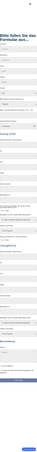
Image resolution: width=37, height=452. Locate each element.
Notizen (2, 347)
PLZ (1, 162)
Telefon (2, 77)
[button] (30, 3)
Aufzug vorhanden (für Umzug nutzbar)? (13, 237)
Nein (7, 210)
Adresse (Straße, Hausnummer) (10, 140)
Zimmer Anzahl (5, 184)
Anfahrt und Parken (6, 225)
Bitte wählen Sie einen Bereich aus (12, 99)
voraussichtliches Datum (8, 121)
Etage (2, 173)
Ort (1, 151)
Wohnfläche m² (5, 195)
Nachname (3, 55)
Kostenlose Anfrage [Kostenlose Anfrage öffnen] (29, 449)
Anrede (2, 88)
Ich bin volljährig (7, 366)
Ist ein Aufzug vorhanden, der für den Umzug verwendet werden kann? (15, 206)
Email (2, 66)
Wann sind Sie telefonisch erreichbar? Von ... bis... (17, 110)
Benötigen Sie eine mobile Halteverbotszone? (15, 214)
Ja (2, 210)
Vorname (3, 44)
